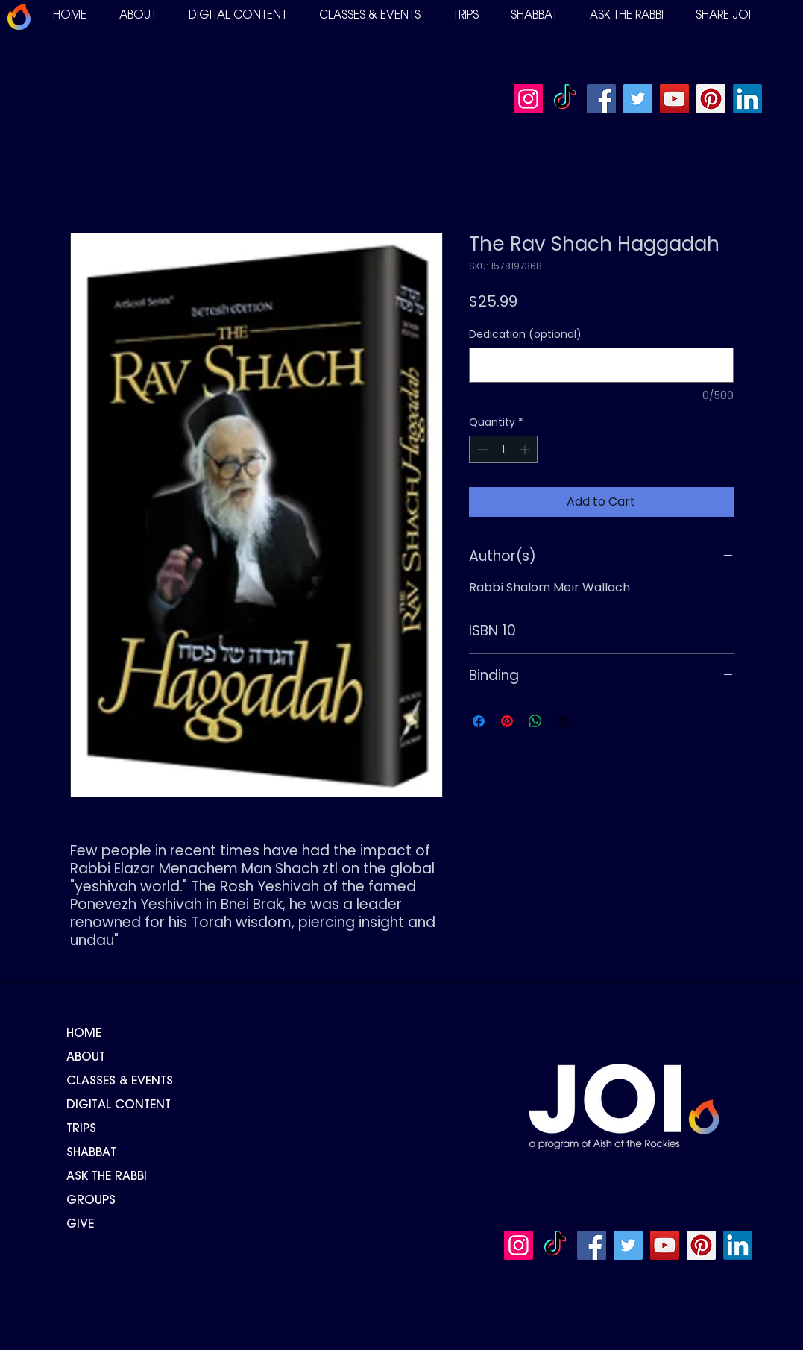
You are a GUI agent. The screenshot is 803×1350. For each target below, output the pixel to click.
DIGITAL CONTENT (118, 1105)
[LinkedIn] (747, 98)
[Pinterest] (710, 98)
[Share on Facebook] (479, 721)
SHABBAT (91, 1153)
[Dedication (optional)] (601, 365)
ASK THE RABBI (106, 1177)
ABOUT (85, 1058)
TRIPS (81, 1129)
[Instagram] (528, 98)
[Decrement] (480, 449)
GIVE (80, 1225)
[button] (138, 16)
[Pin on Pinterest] (507, 721)
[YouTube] (674, 98)
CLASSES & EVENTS (119, 1081)
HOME (83, 1034)
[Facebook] (601, 98)
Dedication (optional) (525, 334)
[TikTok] (564, 98)
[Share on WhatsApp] (535, 721)
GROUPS (91, 1201)
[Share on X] (564, 721)
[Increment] (526, 449)
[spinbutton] (503, 449)
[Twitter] (637, 98)
